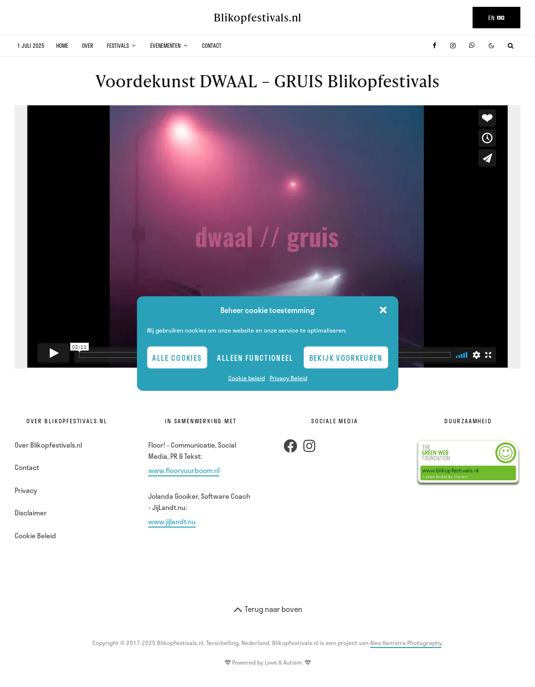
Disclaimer (31, 513)
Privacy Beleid (288, 377)
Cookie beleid (246, 377)
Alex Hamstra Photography (405, 642)
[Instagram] (452, 46)
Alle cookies (176, 357)
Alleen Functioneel (255, 357)
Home (62, 45)
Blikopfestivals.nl (257, 17)
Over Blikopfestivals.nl (48, 445)
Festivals (118, 45)
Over (87, 45)
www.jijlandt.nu (172, 521)
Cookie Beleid (35, 535)
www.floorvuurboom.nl (183, 470)
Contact (211, 45)
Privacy (26, 490)
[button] (383, 310)
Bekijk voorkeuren (346, 357)
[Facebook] (434, 46)
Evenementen (165, 45)
